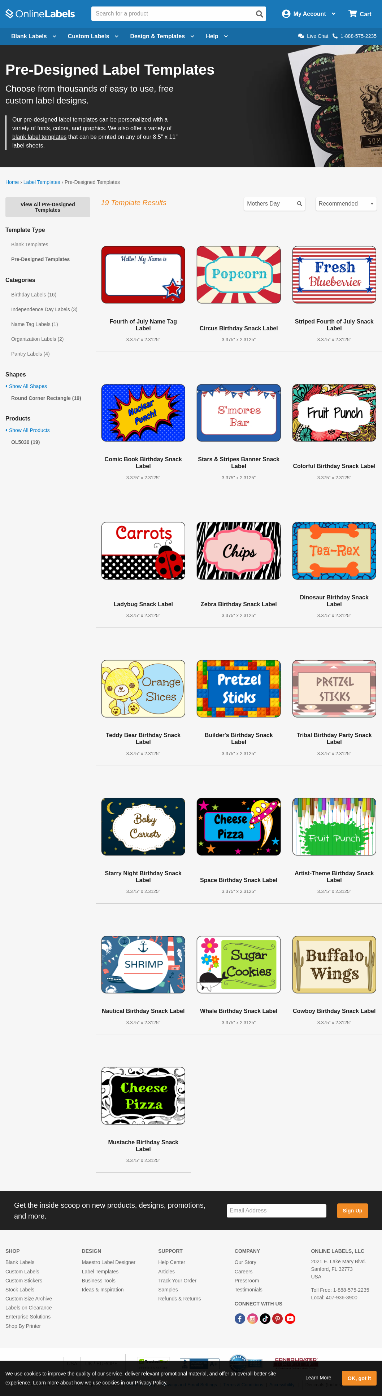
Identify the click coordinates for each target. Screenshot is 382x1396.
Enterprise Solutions (28, 1317)
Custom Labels (22, 1271)
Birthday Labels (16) (33, 295)
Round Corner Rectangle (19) (46, 398)
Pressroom (247, 1280)
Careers (244, 1271)
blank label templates (39, 137)
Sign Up (352, 1211)
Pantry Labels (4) (30, 354)
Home (12, 182)
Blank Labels (19, 1262)
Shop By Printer (23, 1326)
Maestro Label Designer (109, 1262)
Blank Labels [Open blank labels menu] (33, 36)
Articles (166, 1271)
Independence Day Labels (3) (44, 309)
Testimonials (248, 1289)
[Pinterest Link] (278, 1318)
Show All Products (27, 430)
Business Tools (99, 1280)
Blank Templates (29, 244)
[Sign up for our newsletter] (276, 1210)
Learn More (318, 1377)
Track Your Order (177, 1280)
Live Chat (313, 36)
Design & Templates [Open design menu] (162, 36)
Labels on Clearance (28, 1308)
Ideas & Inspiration (103, 1289)
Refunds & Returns (179, 1299)
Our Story (245, 1262)
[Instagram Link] (253, 1318)
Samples (168, 1289)
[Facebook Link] (241, 1318)
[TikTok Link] (266, 1318)
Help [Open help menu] (217, 36)
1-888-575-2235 (355, 36)
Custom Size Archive (28, 1299)
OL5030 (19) (25, 442)
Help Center (171, 1262)
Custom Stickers (23, 1280)
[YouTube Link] (290, 1318)
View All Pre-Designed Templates (48, 207)
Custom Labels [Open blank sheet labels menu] (93, 36)
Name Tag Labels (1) (34, 324)
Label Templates (41, 182)
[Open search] (259, 14)
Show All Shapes (26, 386)
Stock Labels (19, 1289)
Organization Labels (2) (37, 339)
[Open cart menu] (360, 13)
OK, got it (359, 1378)
